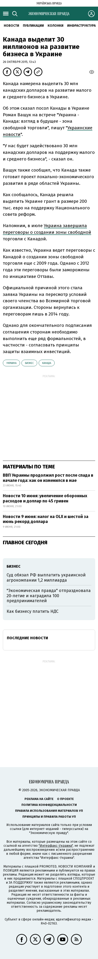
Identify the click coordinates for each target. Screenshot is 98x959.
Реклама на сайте (38, 799)
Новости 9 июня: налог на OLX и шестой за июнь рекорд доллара (45, 519)
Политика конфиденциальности (49, 805)
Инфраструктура (81, 26)
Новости (11, 26)
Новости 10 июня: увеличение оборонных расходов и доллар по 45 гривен (45, 498)
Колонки (55, 26)
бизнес (29, 363)
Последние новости (27, 638)
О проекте (65, 799)
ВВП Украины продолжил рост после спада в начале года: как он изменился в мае (48, 478)
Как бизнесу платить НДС (32, 611)
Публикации (33, 26)
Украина (11, 363)
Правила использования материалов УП (49, 810)
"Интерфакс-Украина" (56, 846)
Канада (46, 363)
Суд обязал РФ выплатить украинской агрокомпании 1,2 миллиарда (46, 577)
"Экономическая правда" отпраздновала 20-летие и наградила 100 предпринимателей (49, 595)
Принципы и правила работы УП (49, 816)
